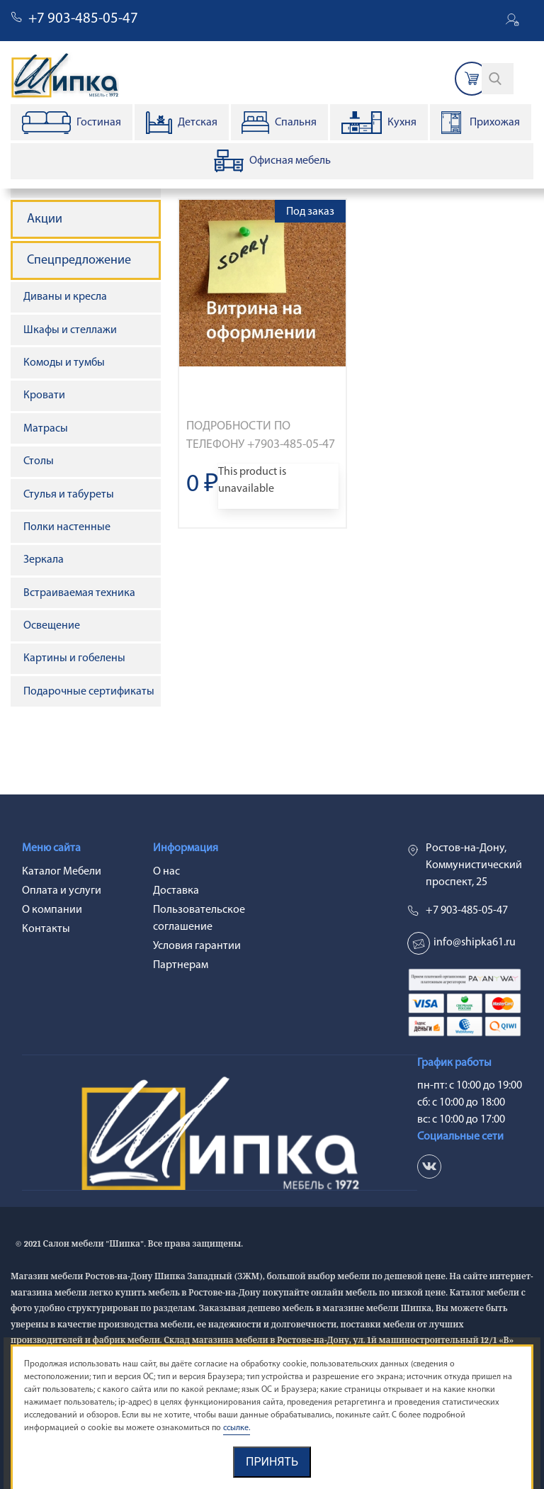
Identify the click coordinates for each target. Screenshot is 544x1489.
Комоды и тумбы (64, 363)
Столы (38, 461)
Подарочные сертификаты (88, 691)
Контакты (46, 929)
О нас (166, 871)
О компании (52, 910)
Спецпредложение (79, 260)
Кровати (44, 395)
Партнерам (180, 965)
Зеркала (43, 560)
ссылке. (236, 1428)
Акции (44, 219)
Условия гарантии (197, 946)
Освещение (51, 625)
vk (429, 1166)
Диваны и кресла (65, 297)
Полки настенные (66, 527)
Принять (272, 1461)
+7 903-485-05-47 (83, 18)
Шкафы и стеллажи (70, 330)
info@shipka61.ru (475, 942)
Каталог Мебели (61, 871)
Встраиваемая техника (79, 593)
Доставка (176, 891)
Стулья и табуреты (68, 494)
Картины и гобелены (74, 658)
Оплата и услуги (61, 891)
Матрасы (45, 428)
